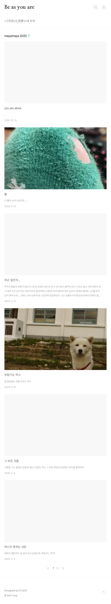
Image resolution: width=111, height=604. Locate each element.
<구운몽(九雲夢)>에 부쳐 (19, 21)
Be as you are (19, 7)
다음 (63, 568)
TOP (104, 592)
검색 (95, 7)
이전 (48, 568)
